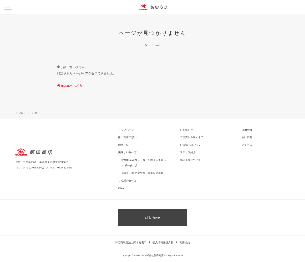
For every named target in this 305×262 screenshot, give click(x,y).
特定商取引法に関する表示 (131, 242)
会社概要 (247, 137)
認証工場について (190, 159)
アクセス (247, 144)
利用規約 (184, 242)
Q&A (121, 188)
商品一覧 (123, 144)
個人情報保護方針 (162, 242)
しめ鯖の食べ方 (127, 180)
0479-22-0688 (30, 167)
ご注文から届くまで (191, 137)
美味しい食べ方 (127, 152)
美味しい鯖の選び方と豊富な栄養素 (142, 173)
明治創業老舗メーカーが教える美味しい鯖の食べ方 (144, 162)
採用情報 (247, 129)
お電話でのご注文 (190, 144)
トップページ (126, 129)
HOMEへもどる (69, 85)
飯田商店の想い (127, 137)
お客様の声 (186, 129)
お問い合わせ (152, 217)
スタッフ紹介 (188, 152)
